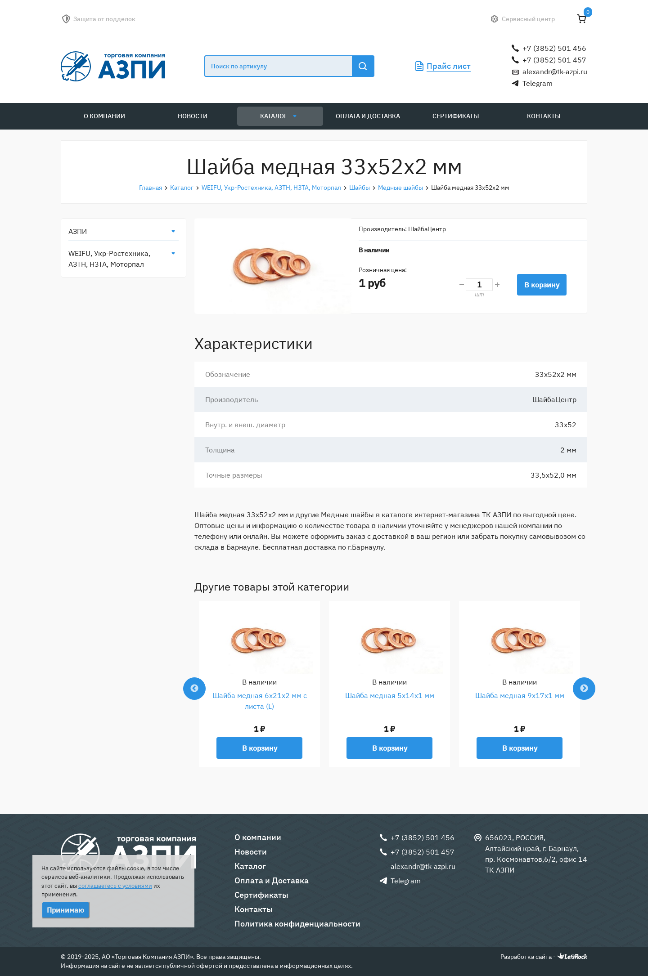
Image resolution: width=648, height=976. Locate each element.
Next (584, 688)
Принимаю (65, 909)
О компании (104, 116)
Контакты (544, 116)
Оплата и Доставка (368, 116)
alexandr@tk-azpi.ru (554, 71)
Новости (192, 116)
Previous (194, 688)
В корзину (541, 284)
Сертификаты (455, 116)
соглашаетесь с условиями (115, 886)
